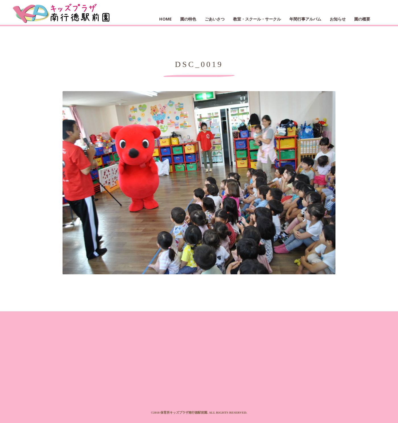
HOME (165, 19)
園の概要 (362, 19)
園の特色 (188, 19)
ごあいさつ (215, 19)
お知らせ (338, 19)
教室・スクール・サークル (257, 19)
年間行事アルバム (305, 19)
